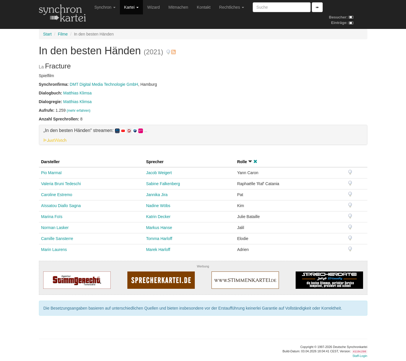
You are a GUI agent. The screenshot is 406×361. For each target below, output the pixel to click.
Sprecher (155, 161)
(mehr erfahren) (78, 111)
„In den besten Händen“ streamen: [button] (95, 130)
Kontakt (203, 7)
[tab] (203, 135)
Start (47, 34)
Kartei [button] (131, 7)
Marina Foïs (52, 216)
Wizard (153, 7)
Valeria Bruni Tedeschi (61, 183)
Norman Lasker (55, 227)
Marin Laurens (54, 249)
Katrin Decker (158, 216)
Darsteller (50, 161)
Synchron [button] (105, 7)
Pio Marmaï (51, 172)
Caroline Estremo (56, 194)
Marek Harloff (158, 249)
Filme (63, 34)
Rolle (242, 161)
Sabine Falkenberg (163, 183)
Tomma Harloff (159, 238)
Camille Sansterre (57, 238)
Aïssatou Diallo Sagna (61, 205)
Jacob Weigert (159, 172)
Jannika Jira (157, 194)
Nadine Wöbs (158, 205)
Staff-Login (359, 356)
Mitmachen (178, 7)
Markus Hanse (159, 227)
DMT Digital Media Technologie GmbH (104, 84)
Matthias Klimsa (77, 93)
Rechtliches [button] (231, 7)
